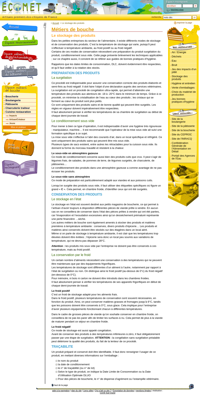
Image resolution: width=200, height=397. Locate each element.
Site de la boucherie (183, 130)
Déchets (176, 56)
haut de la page (61, 385)
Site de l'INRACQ (182, 138)
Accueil (56, 23)
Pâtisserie (11, 104)
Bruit (174, 64)
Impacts (13, 116)
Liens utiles (88, 391)
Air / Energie (179, 52)
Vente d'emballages (183, 87)
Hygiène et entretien (183, 83)
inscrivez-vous (177, 9)
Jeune (12, 123)
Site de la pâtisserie (183, 125)
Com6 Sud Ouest (107, 393)
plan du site (76, 391)
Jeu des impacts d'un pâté (184, 71)
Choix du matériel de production (184, 93)
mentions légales (143, 391)
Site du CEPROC (182, 134)
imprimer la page (184, 23)
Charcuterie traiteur (17, 108)
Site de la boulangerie (178, 120)
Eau (174, 60)
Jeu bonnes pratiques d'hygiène (183, 100)
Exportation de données (123, 391)
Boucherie (11, 96)
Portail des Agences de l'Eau (183, 157)
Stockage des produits (180, 78)
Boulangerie (13, 100)
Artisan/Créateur (17, 119)
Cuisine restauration (18, 111)
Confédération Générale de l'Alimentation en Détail (181, 147)
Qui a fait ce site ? (103, 391)
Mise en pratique (18, 127)
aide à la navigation (60, 391)
